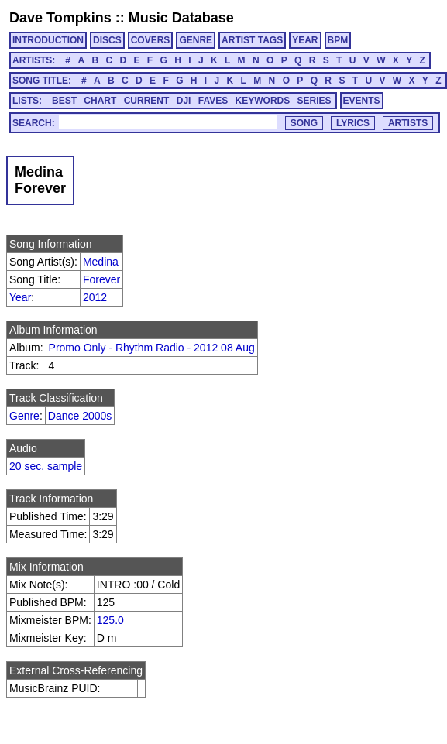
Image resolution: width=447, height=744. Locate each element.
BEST (64, 100)
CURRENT (147, 100)
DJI (184, 100)
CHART (100, 100)
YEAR (305, 40)
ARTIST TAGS (252, 40)
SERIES (314, 100)
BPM (338, 40)
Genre (24, 416)
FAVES (213, 100)
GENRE (195, 40)
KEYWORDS (263, 100)
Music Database (181, 18)
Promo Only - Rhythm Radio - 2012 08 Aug (152, 347)
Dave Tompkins (60, 18)
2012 (95, 297)
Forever (101, 279)
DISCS (107, 40)
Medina (101, 261)
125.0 (110, 620)
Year (20, 297)
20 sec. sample (45, 466)
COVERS (150, 40)
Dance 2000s (80, 416)
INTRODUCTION (48, 40)
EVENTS (361, 100)
